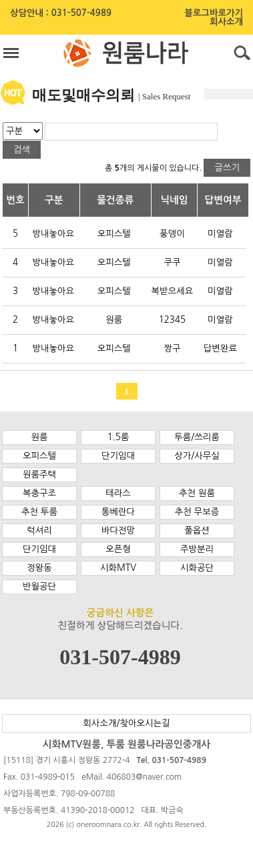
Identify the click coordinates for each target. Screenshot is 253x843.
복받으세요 (173, 291)
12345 (172, 319)
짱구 (172, 348)
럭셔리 (39, 530)
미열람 (220, 233)
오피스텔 (114, 233)
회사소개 (226, 21)
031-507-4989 (81, 13)
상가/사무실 (197, 456)
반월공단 (39, 586)
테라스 (118, 493)
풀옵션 (197, 530)
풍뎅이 (172, 233)
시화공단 (197, 568)
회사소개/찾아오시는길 (126, 723)
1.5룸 (118, 437)
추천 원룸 (197, 493)
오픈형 (118, 549)
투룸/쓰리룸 (197, 437)
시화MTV (118, 568)
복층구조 (39, 493)
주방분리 (197, 549)
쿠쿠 (172, 262)
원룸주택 (39, 474)
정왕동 (39, 568)
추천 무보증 (197, 512)
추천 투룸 (39, 512)
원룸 (113, 319)
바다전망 (118, 530)
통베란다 (118, 512)
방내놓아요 (53, 233)
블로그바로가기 (213, 13)
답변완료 (220, 348)
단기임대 (118, 456)
